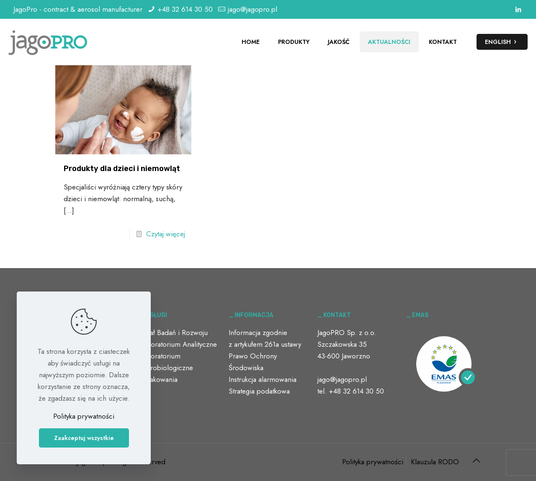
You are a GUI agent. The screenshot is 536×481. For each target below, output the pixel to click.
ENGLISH (502, 42)
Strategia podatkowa (259, 391)
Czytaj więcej (165, 234)
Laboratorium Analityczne (178, 344)
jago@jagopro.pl (252, 9)
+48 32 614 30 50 (185, 9)
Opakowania (159, 379)
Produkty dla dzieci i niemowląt (122, 168)
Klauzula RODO (435, 462)
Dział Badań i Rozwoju (174, 332)
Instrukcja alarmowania (262, 379)
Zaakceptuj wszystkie (84, 438)
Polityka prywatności (372, 462)
